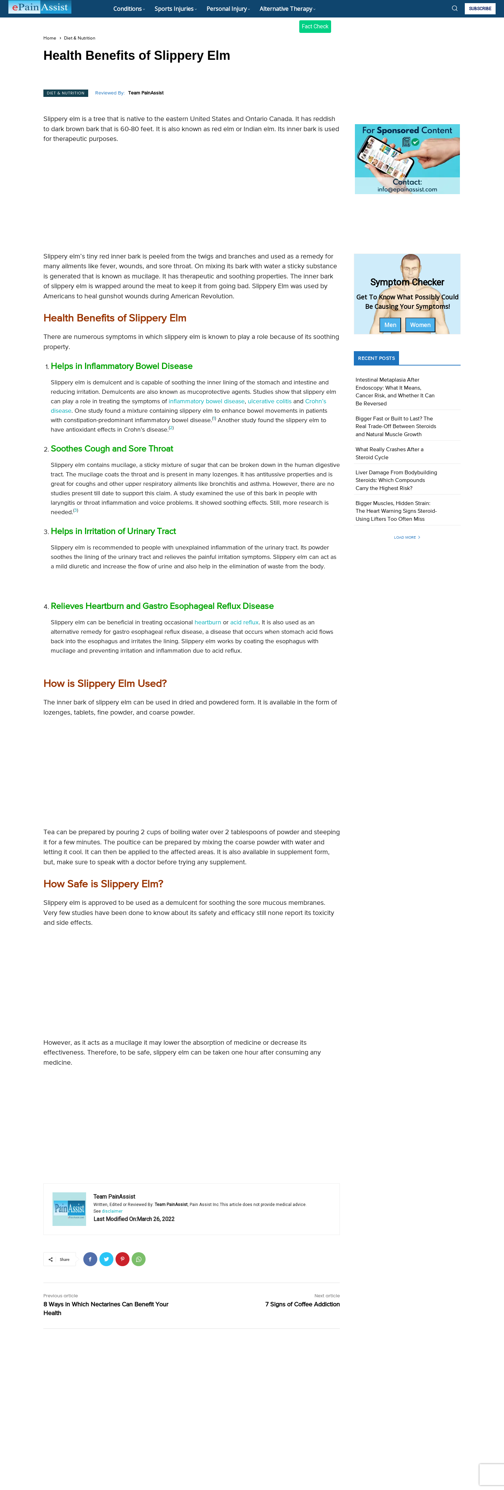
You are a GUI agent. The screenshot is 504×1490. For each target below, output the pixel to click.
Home (49, 38)
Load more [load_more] (407, 537)
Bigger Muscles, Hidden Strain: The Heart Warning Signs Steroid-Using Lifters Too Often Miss (396, 511)
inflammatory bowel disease (207, 401)
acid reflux (244, 622)
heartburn (208, 622)
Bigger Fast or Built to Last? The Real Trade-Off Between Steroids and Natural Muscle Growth (396, 427)
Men (390, 325)
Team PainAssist (145, 93)
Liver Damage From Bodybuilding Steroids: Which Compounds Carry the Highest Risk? (396, 480)
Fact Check (315, 26)
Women (420, 325)
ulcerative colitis (270, 401)
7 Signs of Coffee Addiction (302, 1304)
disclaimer (112, 1211)
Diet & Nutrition (79, 38)
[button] (454, 8)
